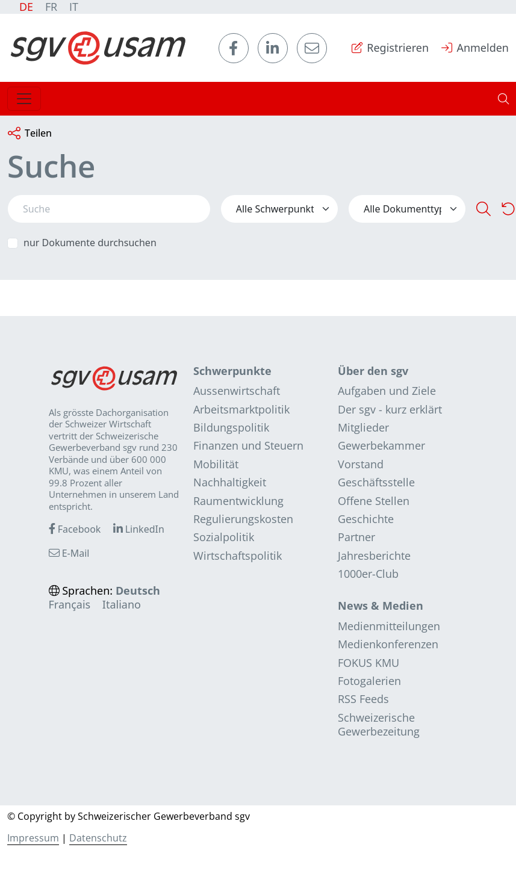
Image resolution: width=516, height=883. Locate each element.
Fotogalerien (369, 681)
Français (70, 604)
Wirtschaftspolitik (237, 555)
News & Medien (380, 605)
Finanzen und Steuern (248, 445)
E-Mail (69, 553)
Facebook (75, 529)
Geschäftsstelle (376, 482)
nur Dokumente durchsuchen (90, 243)
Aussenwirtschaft (236, 390)
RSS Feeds (363, 699)
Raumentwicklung (238, 501)
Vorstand (361, 464)
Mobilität (215, 464)
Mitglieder (363, 427)
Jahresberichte (374, 555)
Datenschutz (98, 837)
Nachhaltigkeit (229, 482)
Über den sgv (373, 371)
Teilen (30, 134)
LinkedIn (138, 529)
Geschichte (366, 519)
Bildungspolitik (231, 427)
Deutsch (138, 590)
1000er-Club (368, 573)
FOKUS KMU (368, 662)
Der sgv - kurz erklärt (390, 409)
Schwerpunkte (232, 371)
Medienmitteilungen (389, 626)
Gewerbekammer (381, 445)
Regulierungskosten (243, 519)
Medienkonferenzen (388, 644)
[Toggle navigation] (24, 99)
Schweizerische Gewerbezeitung (379, 724)
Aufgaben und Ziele (387, 390)
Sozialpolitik (223, 537)
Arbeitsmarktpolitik (241, 409)
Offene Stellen (373, 501)
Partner (356, 537)
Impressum (33, 837)
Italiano (121, 604)
